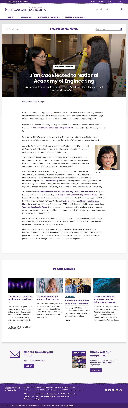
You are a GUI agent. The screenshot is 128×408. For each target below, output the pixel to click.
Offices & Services (75, 17)
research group (52, 181)
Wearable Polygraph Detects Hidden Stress (47, 298)
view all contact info (77, 390)
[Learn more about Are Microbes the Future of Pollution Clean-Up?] (78, 285)
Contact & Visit (106, 1)
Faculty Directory (39, 394)
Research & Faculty (49, 17)
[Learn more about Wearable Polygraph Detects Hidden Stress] (49, 285)
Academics (27, 17)
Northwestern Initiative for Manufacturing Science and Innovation (65, 192)
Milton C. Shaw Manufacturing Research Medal (77, 195)
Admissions (27, 394)
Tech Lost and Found (63, 396)
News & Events (95, 1)
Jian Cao (49, 113)
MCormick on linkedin (113, 390)
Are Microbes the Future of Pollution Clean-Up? (77, 302)
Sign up (29, 366)
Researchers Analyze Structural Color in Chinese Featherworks (105, 299)
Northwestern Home (48, 396)
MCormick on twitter (105, 390)
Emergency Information (31, 396)
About (12, 17)
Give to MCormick (53, 394)
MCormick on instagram (116, 390)
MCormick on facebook (109, 390)
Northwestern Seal (14, 392)
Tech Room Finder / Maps (69, 394)
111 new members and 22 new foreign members (53, 128)
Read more (96, 370)
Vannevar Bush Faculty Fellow (35, 207)
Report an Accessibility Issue (33, 399)
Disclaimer (69, 405)
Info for (119, 1)
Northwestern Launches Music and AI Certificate (20, 298)
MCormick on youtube (120, 390)
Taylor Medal (67, 201)
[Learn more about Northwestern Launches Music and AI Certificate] (21, 285)
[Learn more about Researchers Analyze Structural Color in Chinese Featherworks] (107, 285)
